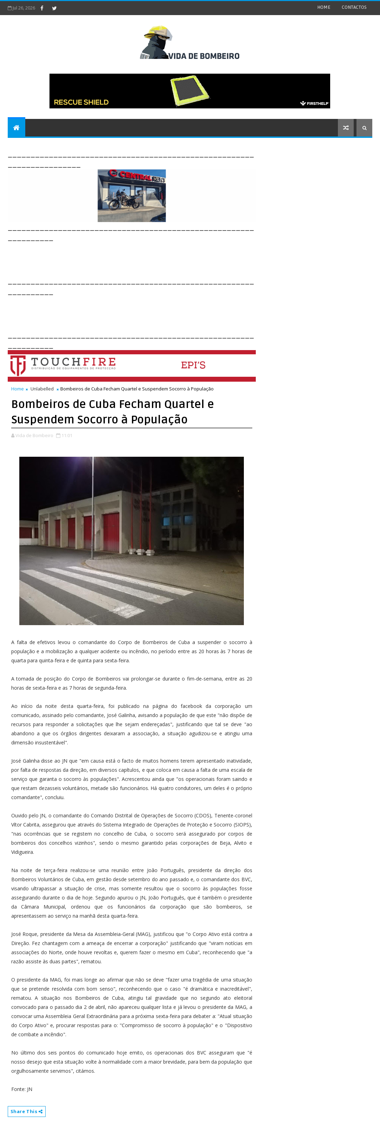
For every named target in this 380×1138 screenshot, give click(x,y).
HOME (324, 7)
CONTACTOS (354, 7)
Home (17, 389)
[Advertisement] (135, 258)
